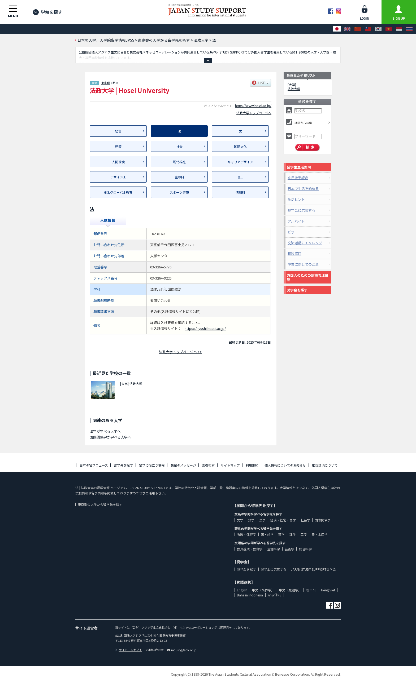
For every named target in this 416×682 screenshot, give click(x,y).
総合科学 (305, 549)
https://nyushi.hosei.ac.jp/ (205, 328)
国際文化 (240, 146)
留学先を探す (123, 465)
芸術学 (289, 549)
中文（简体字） (263, 590)
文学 (240, 520)
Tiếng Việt (327, 590)
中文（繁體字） (290, 590)
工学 (304, 534)
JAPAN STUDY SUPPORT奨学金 (313, 569)
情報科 (240, 192)
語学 (251, 520)
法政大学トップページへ (253, 112)
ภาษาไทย (274, 595)
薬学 (281, 534)
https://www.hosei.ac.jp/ (253, 105)
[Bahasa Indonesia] (399, 29)
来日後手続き (298, 177)
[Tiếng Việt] (389, 29)
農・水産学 (319, 534)
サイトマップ (230, 465)
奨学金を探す (297, 290)
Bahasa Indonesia (250, 595)
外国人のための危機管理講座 (307, 277)
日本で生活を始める (303, 188)
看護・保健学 (246, 534)
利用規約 (252, 465)
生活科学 (273, 549)
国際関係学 (323, 520)
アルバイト (296, 221)
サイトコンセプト (128, 650)
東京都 (105, 83)
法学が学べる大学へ (105, 431)
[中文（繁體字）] (368, 29)
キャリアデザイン (240, 162)
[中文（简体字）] (358, 29)
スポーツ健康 (179, 192)
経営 (118, 131)
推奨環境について (324, 465)
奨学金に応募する (301, 210)
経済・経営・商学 (283, 520)
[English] (347, 29)
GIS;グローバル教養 (118, 192)
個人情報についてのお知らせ (285, 465)
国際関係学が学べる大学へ (110, 437)
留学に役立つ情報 (151, 465)
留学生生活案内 (299, 167)
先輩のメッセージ (183, 465)
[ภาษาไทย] (409, 29)
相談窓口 (294, 253)
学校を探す (47, 12)
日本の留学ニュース (94, 465)
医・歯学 (267, 534)
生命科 (179, 177)
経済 (118, 146)
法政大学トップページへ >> (180, 351)
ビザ (291, 231)
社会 (179, 146)
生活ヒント (296, 199)
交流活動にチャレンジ (305, 242)
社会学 (305, 520)
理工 (240, 177)
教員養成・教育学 (249, 549)
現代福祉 (179, 162)
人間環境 (118, 162)
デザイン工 (118, 177)
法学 (262, 520)
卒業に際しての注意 (303, 264)
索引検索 (208, 465)
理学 (292, 534)
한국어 (311, 590)
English (242, 590)
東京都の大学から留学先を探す (100, 504)
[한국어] (378, 29)
